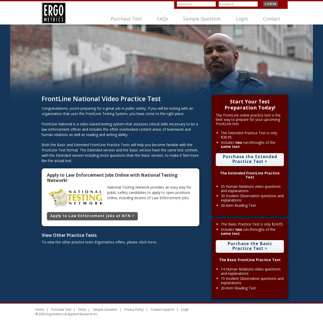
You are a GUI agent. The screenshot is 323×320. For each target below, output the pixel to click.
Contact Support (162, 309)
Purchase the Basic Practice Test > (249, 246)
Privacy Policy (134, 309)
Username (184, 4)
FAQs (162, 19)
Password (226, 4)
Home (39, 309)
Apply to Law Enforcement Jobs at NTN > (92, 215)
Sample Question (202, 19)
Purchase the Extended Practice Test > (250, 159)
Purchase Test (126, 19)
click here (147, 242)
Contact (271, 19)
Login (270, 4)
